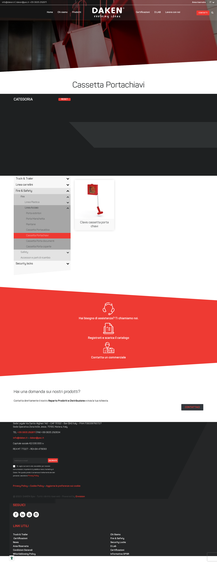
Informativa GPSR (119, 554)
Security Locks (118, 542)
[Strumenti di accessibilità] (11, 558)
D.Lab (113, 546)
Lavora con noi (172, 12)
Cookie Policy (37, 486)
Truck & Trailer (20, 535)
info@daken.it (8, 2)
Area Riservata (21, 546)
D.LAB (157, 12)
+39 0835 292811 (38, 2)
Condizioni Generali (23, 550)
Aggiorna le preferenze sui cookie (63, 486)
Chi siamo (63, 12)
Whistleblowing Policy (24, 554)
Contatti (203, 13)
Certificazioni (143, 12)
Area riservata (199, 2)
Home (50, 12)
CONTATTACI (192, 407)
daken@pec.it (22, 2)
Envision (80, 496)
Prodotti (76, 12)
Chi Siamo (115, 535)
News (16, 542)
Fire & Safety (117, 538)
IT (210, 2)
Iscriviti (53, 460)
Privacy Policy (33, 476)
